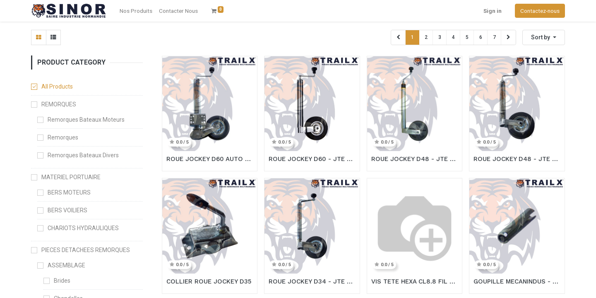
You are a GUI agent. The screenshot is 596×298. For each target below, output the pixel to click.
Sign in (492, 10)
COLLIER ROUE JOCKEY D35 (208, 281)
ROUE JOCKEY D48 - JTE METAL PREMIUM (516, 159)
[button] (543, 37)
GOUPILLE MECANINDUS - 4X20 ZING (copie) (516, 281)
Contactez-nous (540, 10)
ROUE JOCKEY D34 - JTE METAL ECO (312, 281)
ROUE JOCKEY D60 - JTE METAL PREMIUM (312, 159)
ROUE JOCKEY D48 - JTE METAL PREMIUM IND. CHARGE (414, 159)
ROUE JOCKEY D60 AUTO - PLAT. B (209, 159)
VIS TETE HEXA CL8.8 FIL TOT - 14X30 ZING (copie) (414, 281)
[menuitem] (178, 10)
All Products (57, 86)
